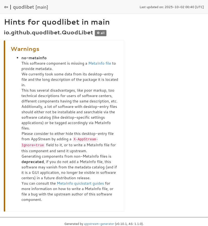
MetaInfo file (99, 63)
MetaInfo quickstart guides (80, 182)
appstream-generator (99, 223)
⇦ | (8, 6)
